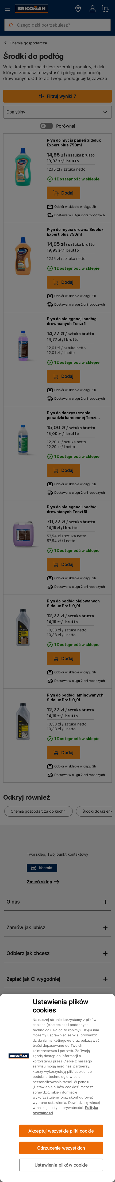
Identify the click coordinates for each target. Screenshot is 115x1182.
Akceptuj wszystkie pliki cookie (61, 1131)
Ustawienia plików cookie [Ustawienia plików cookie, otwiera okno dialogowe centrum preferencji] (60, 1165)
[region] (57, 1088)
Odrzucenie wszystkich (61, 1148)
